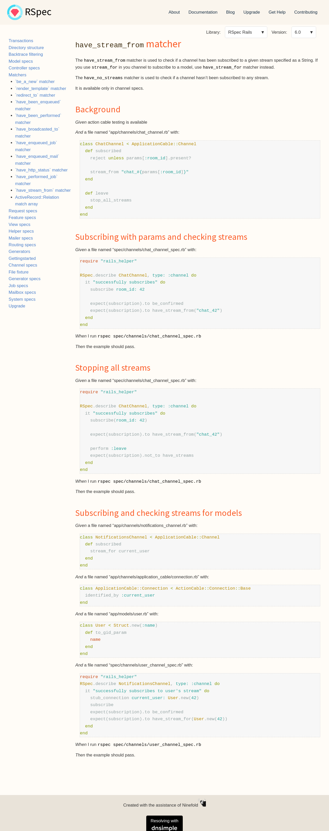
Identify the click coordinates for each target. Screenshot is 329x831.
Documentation (202, 12)
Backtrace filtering (26, 54)
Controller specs (24, 68)
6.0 (298, 32)
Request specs (23, 210)
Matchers (17, 74)
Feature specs (22, 217)
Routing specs (22, 244)
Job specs (18, 285)
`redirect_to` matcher (35, 95)
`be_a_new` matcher (35, 81)
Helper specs (21, 231)
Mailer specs (21, 238)
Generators (19, 251)
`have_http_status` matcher (41, 170)
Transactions (21, 40)
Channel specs (23, 265)
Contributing (306, 12)
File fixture (19, 272)
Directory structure (26, 47)
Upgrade (251, 12)
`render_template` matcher (40, 88)
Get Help (277, 12)
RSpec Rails (240, 32)
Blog (230, 12)
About (174, 12)
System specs (22, 299)
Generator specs (25, 278)
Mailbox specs (22, 292)
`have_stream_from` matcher (43, 190)
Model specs (21, 61)
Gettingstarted (22, 258)
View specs (20, 224)
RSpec (38, 12)
